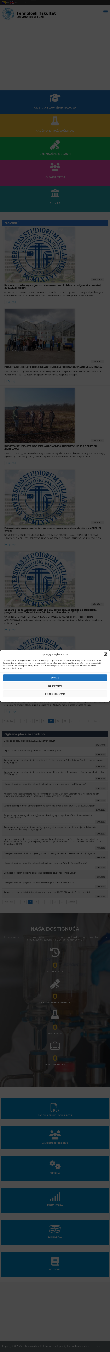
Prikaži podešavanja (55, 693)
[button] (105, 654)
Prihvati (55, 677)
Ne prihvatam (55, 685)
